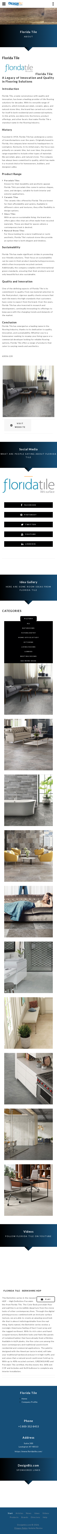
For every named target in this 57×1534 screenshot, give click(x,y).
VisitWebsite (20, 425)
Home (24, 1398)
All (28, 623)
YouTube (28, 534)
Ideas (37, 1513)
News (28, 1513)
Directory (35, 1517)
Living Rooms (29, 647)
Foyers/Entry (28, 633)
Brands (24, 1517)
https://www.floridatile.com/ (28, 1451)
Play (48, 1299)
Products (14, 1517)
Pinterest (28, 515)
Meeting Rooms (28, 656)
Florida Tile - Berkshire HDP (22, 1290)
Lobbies (29, 651)
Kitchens (28, 642)
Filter (28, 618)
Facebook (28, 505)
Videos (45, 1513)
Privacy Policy (21, 1528)
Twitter (28, 524)
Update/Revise (35, 1528)
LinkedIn (28, 544)
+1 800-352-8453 (28, 1426)
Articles (19, 1513)
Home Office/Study (28, 637)
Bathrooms (28, 628)
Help (45, 1517)
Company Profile (30, 1402)
